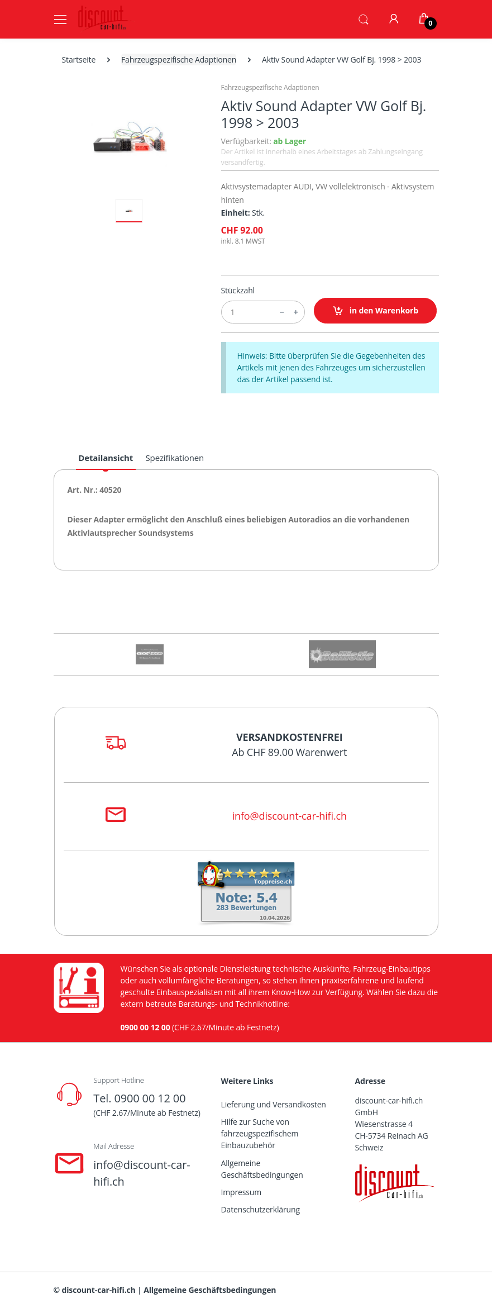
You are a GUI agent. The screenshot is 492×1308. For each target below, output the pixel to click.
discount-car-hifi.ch (99, 1290)
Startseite (79, 59)
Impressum (241, 1192)
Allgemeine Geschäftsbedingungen (262, 1169)
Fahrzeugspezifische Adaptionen (178, 59)
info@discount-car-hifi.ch (289, 815)
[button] (363, 18)
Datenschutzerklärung (260, 1209)
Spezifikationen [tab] (175, 457)
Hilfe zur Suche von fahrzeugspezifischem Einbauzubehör (260, 1133)
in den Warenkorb (375, 311)
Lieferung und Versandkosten (273, 1104)
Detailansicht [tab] (105, 457)
